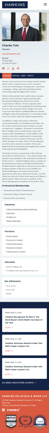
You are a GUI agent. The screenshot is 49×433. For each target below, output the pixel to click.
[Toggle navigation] (45, 5)
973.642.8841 (7, 61)
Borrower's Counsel (14, 240)
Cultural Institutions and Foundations (21, 209)
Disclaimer (24, 405)
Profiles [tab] (15, 76)
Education (10, 213)
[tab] (30, 75)
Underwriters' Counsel (15, 251)
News (7, 313)
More (7, 327)
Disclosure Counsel (14, 248)
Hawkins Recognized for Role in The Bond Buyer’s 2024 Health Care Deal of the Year (23, 320)
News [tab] (23, 76)
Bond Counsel (12, 236)
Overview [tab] (7, 76)
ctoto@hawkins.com (11, 54)
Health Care (11, 217)
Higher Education (13, 221)
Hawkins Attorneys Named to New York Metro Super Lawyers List (23, 344)
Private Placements (14, 244)
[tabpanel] (24, 139)
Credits (33, 405)
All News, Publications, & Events (18, 383)
